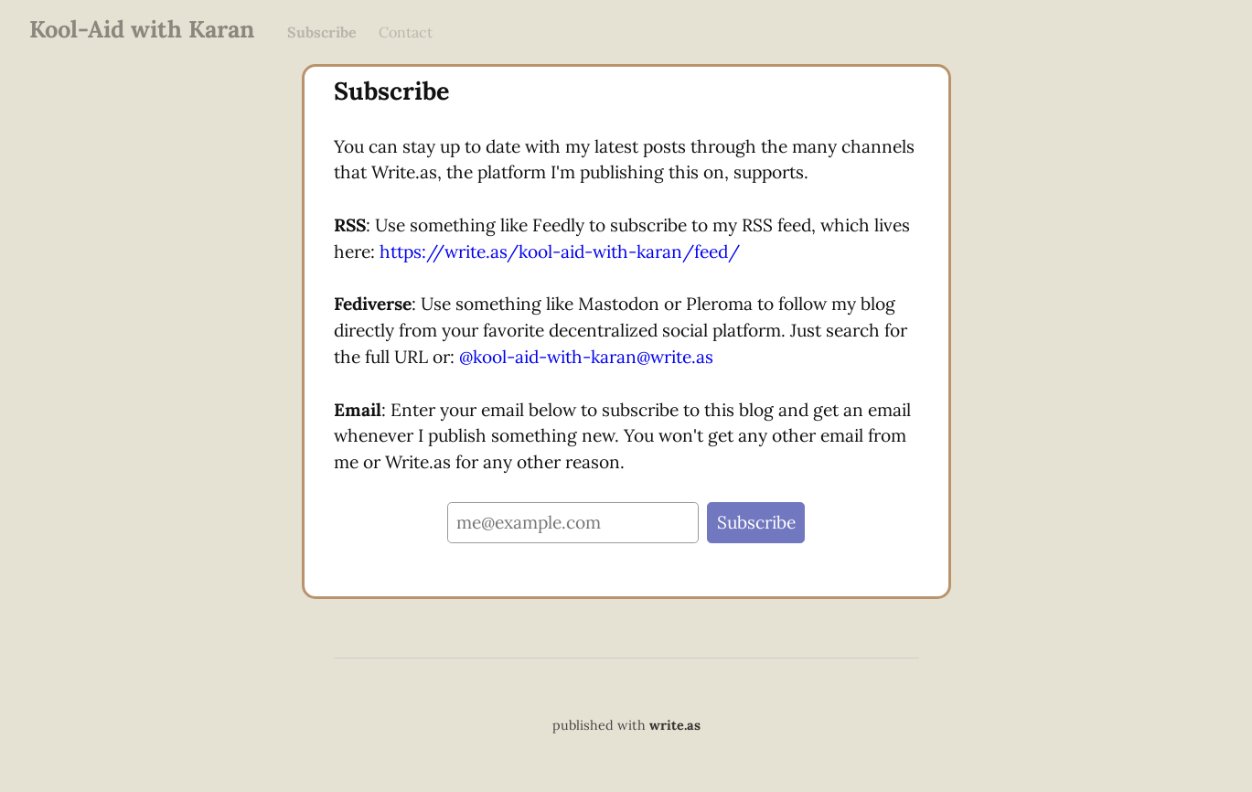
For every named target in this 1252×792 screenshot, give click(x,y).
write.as (675, 725)
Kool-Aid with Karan (141, 29)
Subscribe (322, 32)
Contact (406, 32)
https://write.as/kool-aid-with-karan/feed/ (560, 251)
